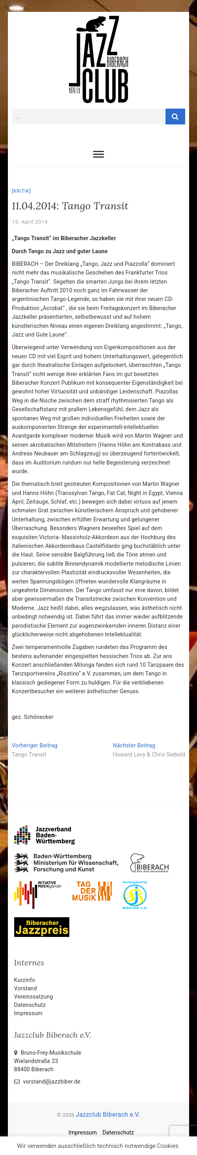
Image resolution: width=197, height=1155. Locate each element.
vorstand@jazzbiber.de (47, 1081)
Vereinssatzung (33, 996)
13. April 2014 (30, 222)
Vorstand (25, 988)
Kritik (21, 191)
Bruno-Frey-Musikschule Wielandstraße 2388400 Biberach (48, 1061)
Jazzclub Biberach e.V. (108, 1114)
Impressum (28, 1013)
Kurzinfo (24, 980)
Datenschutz (30, 1005)
